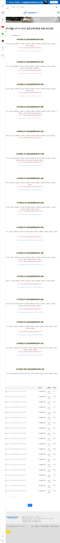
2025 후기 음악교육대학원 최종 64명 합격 (16, 396)
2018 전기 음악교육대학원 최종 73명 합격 (16, 475)
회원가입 (22, 7)
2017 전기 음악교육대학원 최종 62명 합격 (16, 485)
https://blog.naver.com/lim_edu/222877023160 (30, 51)
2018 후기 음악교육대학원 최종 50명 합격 (16, 470)
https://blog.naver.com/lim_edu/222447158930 (30, 96)
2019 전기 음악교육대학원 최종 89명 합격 (16, 464)
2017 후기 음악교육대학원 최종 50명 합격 (16, 480)
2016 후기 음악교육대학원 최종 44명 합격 (16, 491)
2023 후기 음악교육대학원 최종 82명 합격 (16, 417)
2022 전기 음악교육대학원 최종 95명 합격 (16, 433)
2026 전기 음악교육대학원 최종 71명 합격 (16, 391)
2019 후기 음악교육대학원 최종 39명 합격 (16, 459)
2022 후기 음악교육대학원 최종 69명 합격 (16, 428)
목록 (30, 505)
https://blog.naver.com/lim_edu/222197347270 (30, 118)
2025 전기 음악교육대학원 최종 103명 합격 (16, 402)
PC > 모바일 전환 (6, 531)
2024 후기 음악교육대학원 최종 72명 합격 (16, 407)
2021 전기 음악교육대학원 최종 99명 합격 (16, 443)
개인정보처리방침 (45, 526)
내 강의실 (13, 7)
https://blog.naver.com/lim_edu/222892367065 (30, 73)
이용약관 (37, 526)
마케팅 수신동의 (54, 526)
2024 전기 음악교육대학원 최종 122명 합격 (16, 412)
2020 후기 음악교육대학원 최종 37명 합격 (16, 449)
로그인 (18, 7)
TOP (2, 536)
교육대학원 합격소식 (54, 19)
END (3, 540)
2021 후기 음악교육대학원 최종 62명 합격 (16, 438)
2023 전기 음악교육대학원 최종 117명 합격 (16, 422)
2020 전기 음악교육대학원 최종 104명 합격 (16, 454)
